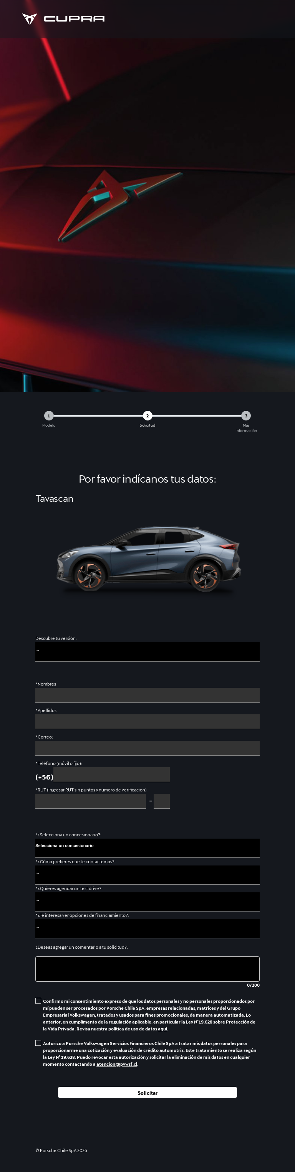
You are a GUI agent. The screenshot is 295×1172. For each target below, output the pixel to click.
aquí (162, 1028)
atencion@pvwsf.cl (116, 1064)
